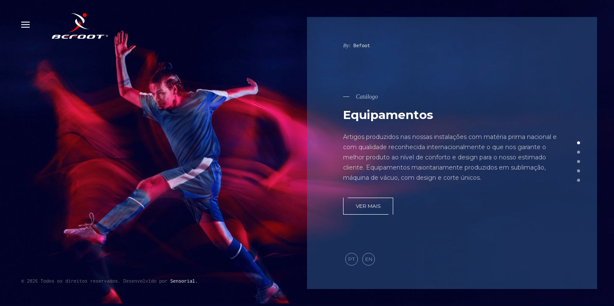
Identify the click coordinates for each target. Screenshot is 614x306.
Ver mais (368, 206)
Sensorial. (184, 280)
